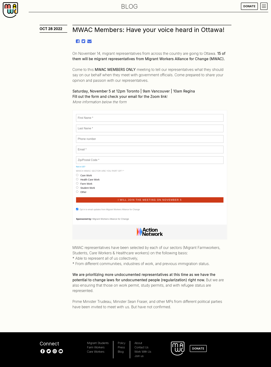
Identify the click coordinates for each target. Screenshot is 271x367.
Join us (139, 356)
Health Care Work (88, 179)
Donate (249, 6)
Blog (121, 351)
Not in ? (80, 167)
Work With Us (142, 351)
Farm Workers (96, 347)
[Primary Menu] (264, 6)
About (138, 343)
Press (121, 347)
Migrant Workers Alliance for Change (110, 219)
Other (81, 192)
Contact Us (141, 347)
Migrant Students (98, 343)
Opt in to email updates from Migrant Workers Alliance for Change (108, 209)
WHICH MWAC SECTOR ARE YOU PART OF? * (100, 171)
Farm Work (84, 183)
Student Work (85, 187)
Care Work (84, 175)
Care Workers (95, 351)
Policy (121, 343)
